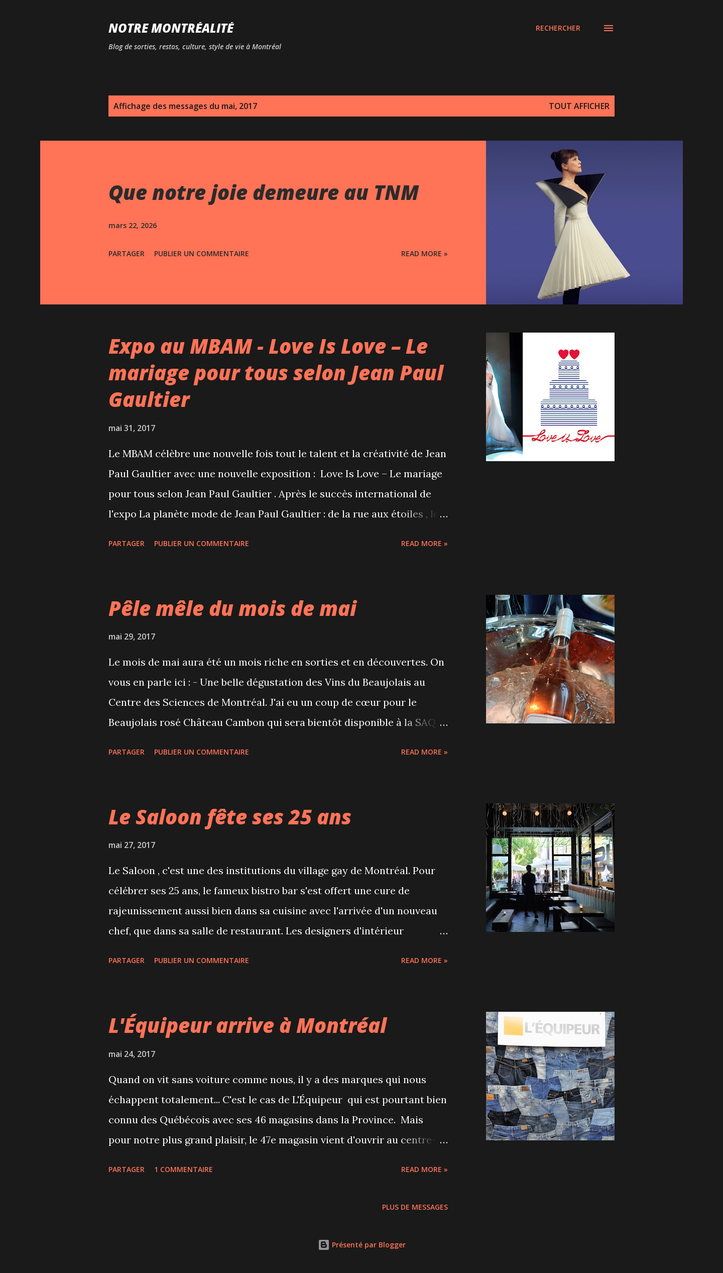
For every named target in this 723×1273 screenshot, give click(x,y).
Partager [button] (126, 253)
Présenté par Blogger (362, 1244)
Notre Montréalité (170, 28)
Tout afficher (579, 106)
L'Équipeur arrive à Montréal (247, 1025)
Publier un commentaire (201, 253)
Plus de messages (415, 1207)
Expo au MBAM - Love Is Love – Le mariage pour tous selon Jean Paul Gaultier (275, 372)
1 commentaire (183, 1169)
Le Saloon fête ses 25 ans (229, 816)
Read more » (424, 253)
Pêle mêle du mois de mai (232, 608)
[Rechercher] (558, 28)
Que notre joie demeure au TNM (263, 192)
